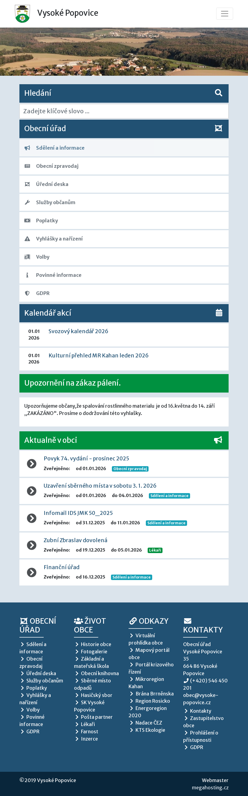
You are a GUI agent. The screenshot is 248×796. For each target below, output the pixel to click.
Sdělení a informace (54, 148)
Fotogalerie (90, 651)
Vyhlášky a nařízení (53, 239)
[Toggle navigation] (224, 14)
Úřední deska (46, 184)
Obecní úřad (37, 625)
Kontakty (203, 626)
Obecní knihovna (96, 673)
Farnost (86, 731)
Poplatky (41, 220)
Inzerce (86, 739)
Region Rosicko (149, 701)
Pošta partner (93, 717)
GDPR (37, 293)
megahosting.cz (210, 787)
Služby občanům (49, 202)
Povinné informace (53, 275)
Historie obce (92, 644)
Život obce (90, 625)
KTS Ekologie (147, 730)
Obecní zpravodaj (51, 166)
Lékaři (155, 550)
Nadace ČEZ (145, 723)
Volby (36, 257)
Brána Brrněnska (151, 694)
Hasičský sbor (93, 695)
